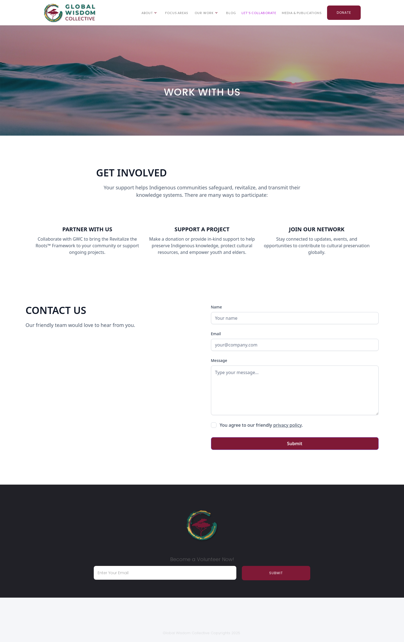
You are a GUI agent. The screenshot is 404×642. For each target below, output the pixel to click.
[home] (70, 13)
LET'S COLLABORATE (259, 13)
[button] (150, 12)
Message (219, 360)
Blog (231, 13)
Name (216, 307)
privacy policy (287, 425)
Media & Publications (302, 13)
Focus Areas (176, 13)
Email (216, 333)
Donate (344, 12)
